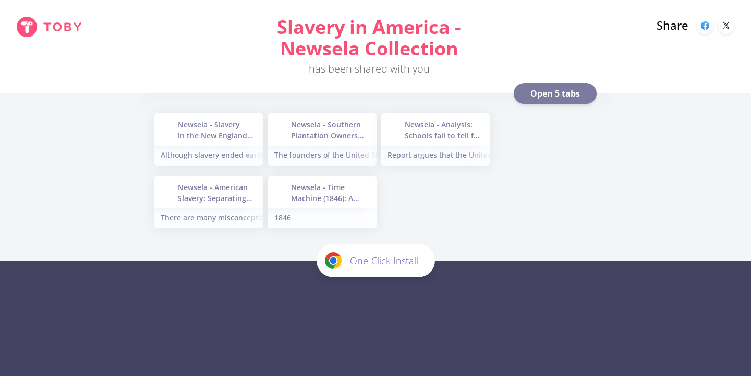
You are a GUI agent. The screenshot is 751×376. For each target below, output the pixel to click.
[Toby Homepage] (49, 27)
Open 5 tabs (555, 93)
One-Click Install (371, 260)
